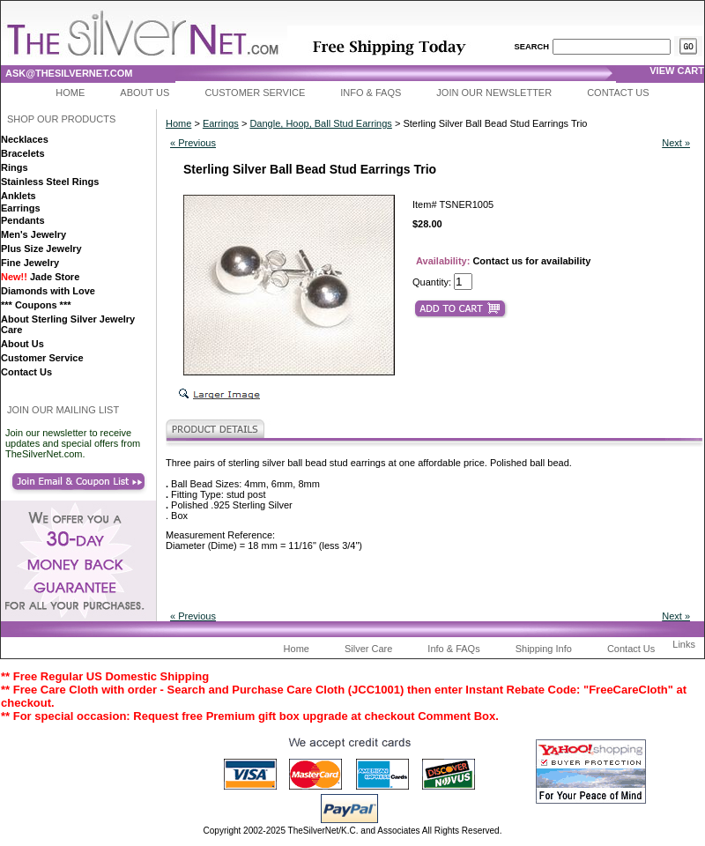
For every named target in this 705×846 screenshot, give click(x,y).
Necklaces (24, 139)
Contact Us (618, 92)
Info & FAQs (370, 92)
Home (70, 92)
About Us (144, 92)
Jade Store (40, 276)
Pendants (23, 220)
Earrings (21, 208)
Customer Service (254, 92)
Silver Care (368, 648)
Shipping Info (544, 648)
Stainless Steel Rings (50, 181)
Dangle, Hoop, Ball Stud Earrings (320, 123)
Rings (14, 167)
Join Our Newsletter (494, 92)
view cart (676, 70)
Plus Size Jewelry (41, 248)
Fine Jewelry (30, 262)
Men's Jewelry (33, 234)
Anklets (18, 195)
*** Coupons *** (35, 305)
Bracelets (23, 153)
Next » (676, 142)
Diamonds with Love (48, 291)
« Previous (193, 142)
